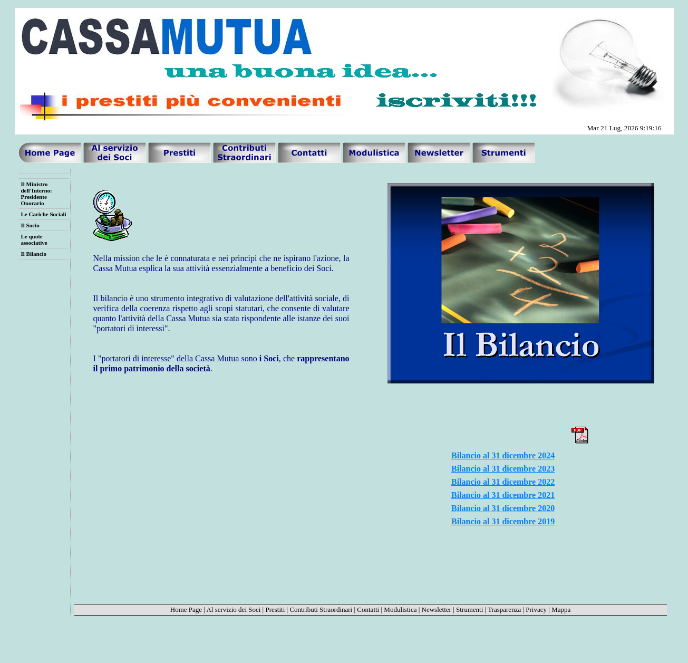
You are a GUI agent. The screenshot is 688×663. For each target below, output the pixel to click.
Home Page (186, 609)
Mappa (560, 609)
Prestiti (275, 609)
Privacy (536, 609)
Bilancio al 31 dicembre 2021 (503, 495)
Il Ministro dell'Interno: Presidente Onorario (36, 193)
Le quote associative (34, 239)
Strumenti (469, 609)
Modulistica (400, 609)
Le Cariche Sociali (43, 214)
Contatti (368, 609)
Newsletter (436, 609)
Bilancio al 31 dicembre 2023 (503, 468)
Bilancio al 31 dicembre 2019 (503, 521)
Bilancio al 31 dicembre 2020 (503, 508)
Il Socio (30, 225)
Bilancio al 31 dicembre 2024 (503, 455)
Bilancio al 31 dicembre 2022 (503, 481)
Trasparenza (504, 609)
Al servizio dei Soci (233, 609)
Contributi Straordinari (320, 609)
